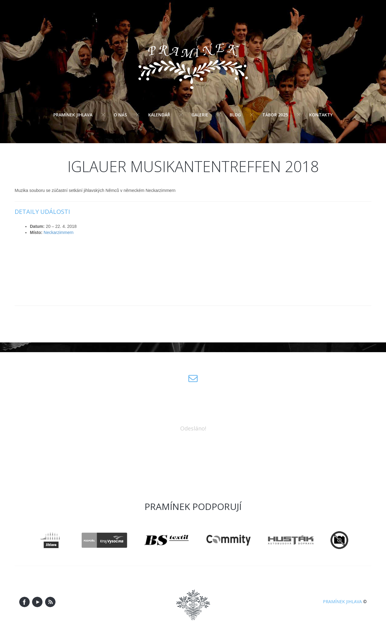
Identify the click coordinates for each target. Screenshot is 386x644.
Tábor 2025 (275, 115)
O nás (120, 115)
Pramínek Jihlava (72, 115)
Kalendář (159, 115)
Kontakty (321, 115)
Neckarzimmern (58, 232)
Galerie (199, 115)
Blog (235, 115)
